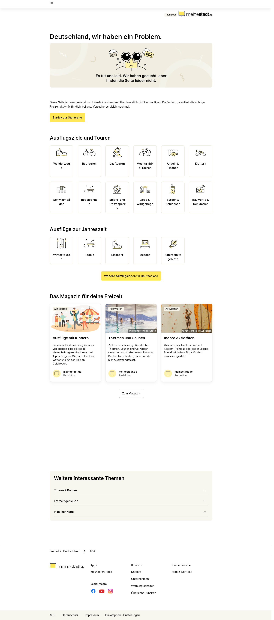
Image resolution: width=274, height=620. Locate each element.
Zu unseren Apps (101, 572)
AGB (52, 615)
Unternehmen (140, 579)
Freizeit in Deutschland (65, 551)
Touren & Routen (131, 490)
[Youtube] (102, 591)
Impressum (92, 615)
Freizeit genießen (131, 501)
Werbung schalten (143, 586)
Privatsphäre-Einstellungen (122, 615)
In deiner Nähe (131, 511)
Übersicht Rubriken (143, 593)
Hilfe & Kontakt (182, 572)
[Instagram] (110, 591)
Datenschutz (70, 615)
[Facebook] (93, 591)
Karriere (136, 572)
